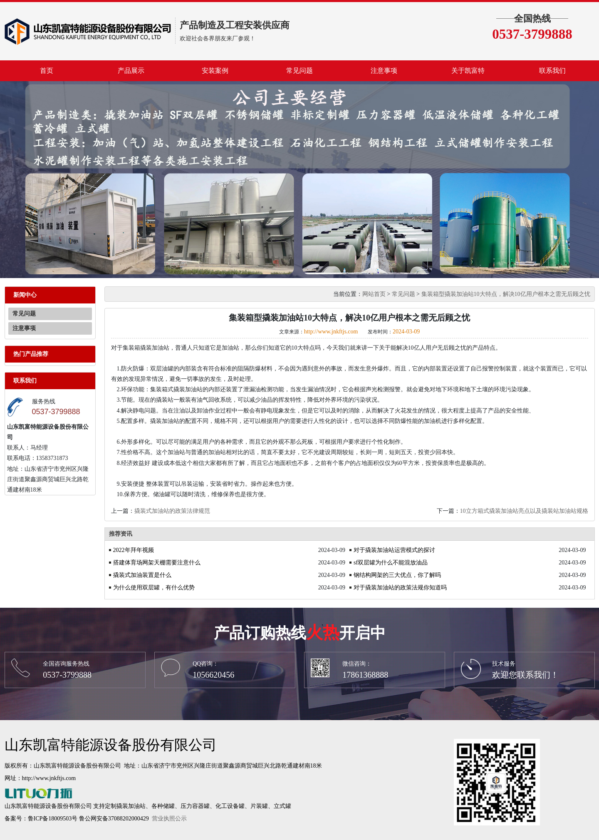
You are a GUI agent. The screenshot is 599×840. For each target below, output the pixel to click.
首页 (46, 70)
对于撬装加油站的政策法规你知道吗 (400, 587)
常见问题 (299, 70)
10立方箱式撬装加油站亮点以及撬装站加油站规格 (524, 511)
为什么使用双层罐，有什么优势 (154, 587)
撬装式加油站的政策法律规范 (172, 511)
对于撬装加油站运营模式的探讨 (394, 550)
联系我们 (552, 70)
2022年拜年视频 (133, 550)
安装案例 (215, 70)
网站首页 (374, 294)
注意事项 (384, 70)
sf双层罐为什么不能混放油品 (391, 562)
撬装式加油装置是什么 (142, 575)
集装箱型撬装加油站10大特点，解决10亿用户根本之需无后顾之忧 (505, 294)
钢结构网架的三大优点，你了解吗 (397, 575)
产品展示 (131, 70)
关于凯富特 (468, 70)
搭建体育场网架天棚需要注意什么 (156, 562)
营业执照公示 (169, 818)
